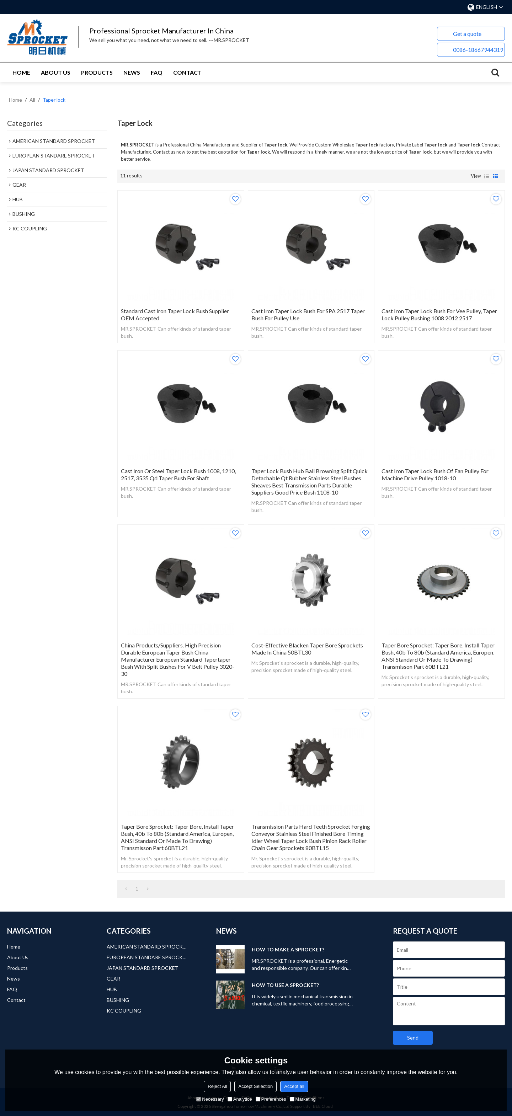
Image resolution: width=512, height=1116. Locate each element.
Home (21, 72)
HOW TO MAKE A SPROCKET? (288, 949)
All (32, 100)
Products (97, 72)
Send (412, 1038)
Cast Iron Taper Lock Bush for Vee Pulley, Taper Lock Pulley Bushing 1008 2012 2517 (439, 314)
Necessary (210, 1099)
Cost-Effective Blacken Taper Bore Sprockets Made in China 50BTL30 (307, 649)
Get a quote (467, 33)
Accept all (294, 1086)
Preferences (271, 1099)
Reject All (217, 1086)
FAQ (156, 72)
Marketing (303, 1099)
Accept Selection (255, 1086)
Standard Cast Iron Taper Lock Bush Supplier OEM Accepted (175, 314)
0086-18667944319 (478, 49)
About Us (55, 72)
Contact (187, 72)
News (131, 72)
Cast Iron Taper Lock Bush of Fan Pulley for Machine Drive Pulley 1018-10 (435, 474)
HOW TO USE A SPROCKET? (285, 985)
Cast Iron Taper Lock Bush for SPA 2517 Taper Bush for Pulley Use (308, 314)
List (486, 176)
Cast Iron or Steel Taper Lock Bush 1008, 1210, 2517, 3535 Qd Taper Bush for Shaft (178, 474)
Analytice (240, 1099)
